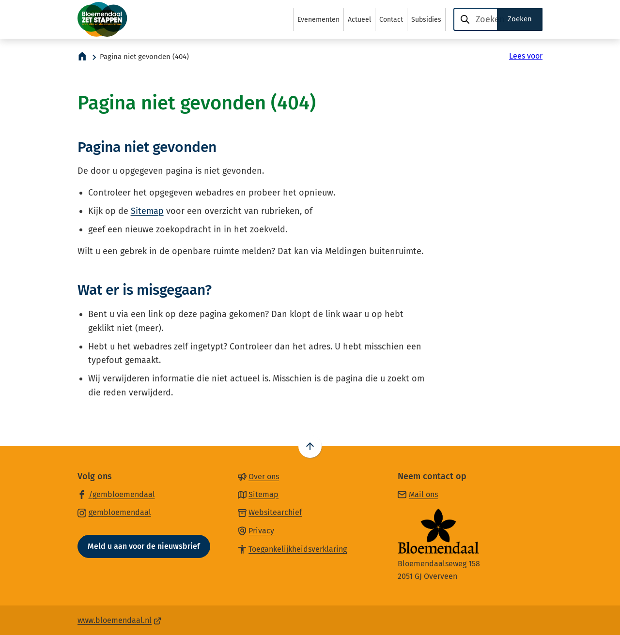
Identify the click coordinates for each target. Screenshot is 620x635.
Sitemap (147, 211)
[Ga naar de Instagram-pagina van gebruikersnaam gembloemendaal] (114, 512)
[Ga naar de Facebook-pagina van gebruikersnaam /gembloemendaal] (116, 494)
